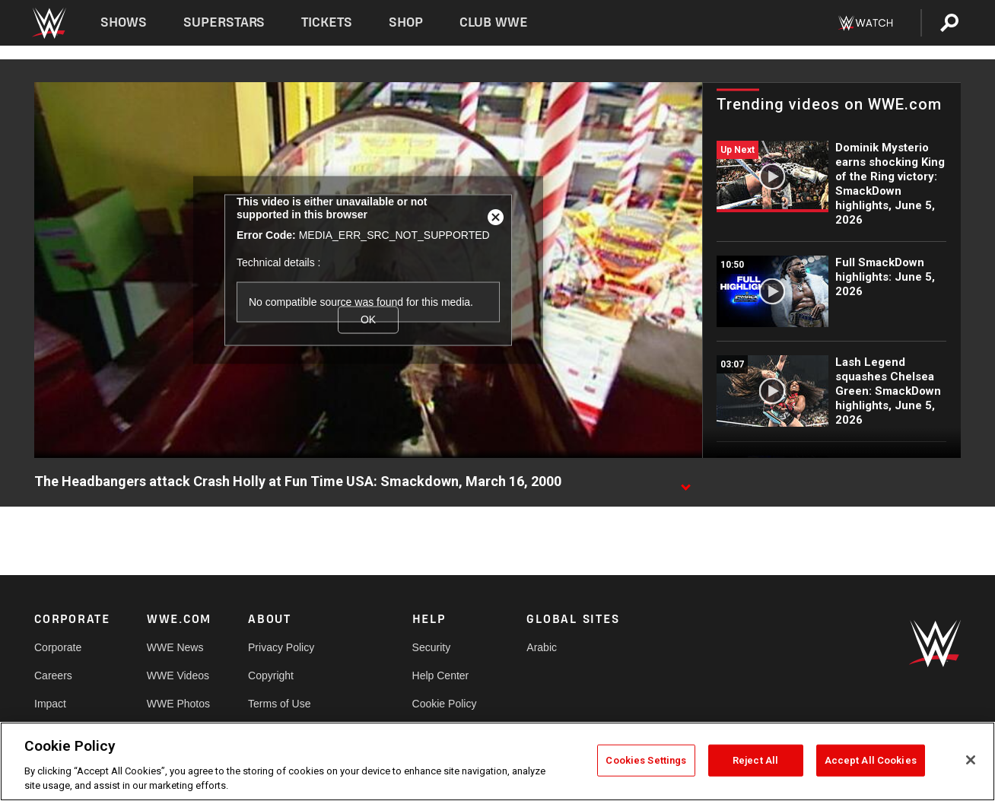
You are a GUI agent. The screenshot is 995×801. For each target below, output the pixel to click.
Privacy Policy (281, 647)
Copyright (271, 675)
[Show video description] (685, 482)
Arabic (541, 647)
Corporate (57, 647)
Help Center (440, 675)
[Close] (970, 760)
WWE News (175, 647)
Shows (123, 22)
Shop (406, 22)
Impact (50, 704)
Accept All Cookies (871, 760)
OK (368, 319)
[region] (497, 761)
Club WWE (493, 22)
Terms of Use (279, 704)
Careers (53, 675)
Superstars (224, 22)
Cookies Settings (646, 760)
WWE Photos (178, 704)
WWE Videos (178, 675)
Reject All (755, 760)
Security (431, 647)
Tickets (326, 22)
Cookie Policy (444, 704)
